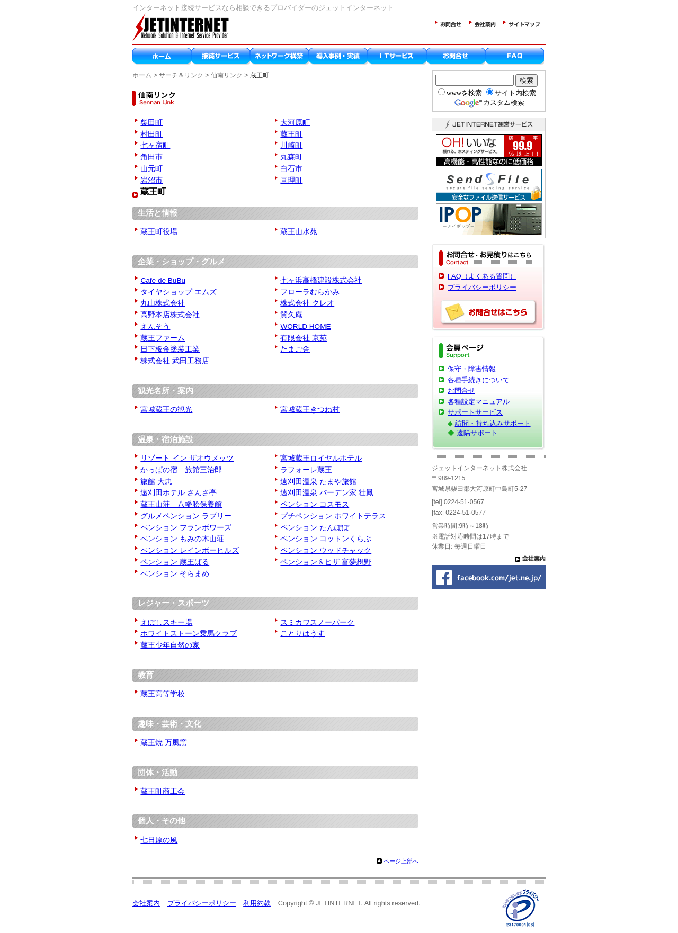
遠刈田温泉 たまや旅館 (318, 482)
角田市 (151, 157)
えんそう (155, 326)
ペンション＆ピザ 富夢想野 (325, 562)
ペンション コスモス (314, 504)
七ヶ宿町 (155, 145)
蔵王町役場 (158, 232)
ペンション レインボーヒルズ (189, 550)
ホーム (141, 75)
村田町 (151, 134)
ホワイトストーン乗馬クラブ (188, 634)
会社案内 (146, 903)
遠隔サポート (477, 433)
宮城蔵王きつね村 (310, 410)
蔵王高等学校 (162, 694)
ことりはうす (302, 634)
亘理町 (291, 180)
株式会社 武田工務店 (174, 361)
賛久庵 (291, 315)
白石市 (291, 169)
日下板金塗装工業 (170, 349)
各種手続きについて (479, 380)
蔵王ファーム (162, 338)
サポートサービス (475, 412)
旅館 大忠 (156, 482)
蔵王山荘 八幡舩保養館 (181, 504)
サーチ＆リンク (181, 75)
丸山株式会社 (162, 303)
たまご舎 (295, 349)
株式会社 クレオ (307, 303)
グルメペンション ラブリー (185, 516)
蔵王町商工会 (162, 791)
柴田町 (151, 123)
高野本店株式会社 (170, 315)
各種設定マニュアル (479, 402)
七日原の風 (158, 840)
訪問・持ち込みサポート (493, 423)
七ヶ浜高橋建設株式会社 (321, 280)
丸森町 (291, 157)
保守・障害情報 (472, 369)
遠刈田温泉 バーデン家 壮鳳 (326, 493)
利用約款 (257, 903)
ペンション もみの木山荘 (182, 539)
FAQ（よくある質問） (482, 276)
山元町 (151, 169)
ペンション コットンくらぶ (325, 539)
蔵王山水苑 (298, 232)
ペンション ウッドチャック (325, 550)
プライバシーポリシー (482, 287)
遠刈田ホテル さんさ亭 (178, 493)
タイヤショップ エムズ (178, 292)
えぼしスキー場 (166, 622)
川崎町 (291, 145)
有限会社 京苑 (303, 338)
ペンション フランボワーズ (185, 528)
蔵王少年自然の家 (170, 645)
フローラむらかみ (310, 292)
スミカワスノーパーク (317, 622)
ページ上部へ (400, 861)
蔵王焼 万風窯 (163, 743)
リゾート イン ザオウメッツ (187, 458)
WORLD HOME (305, 326)
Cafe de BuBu (162, 280)
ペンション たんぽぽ (314, 528)
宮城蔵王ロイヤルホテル (321, 458)
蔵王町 (291, 134)
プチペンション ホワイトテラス (333, 516)
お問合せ (461, 390)
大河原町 (295, 123)
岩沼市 (151, 180)
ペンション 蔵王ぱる (174, 562)
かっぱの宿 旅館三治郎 (181, 470)
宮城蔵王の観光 (166, 410)
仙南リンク (227, 75)
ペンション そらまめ (174, 574)
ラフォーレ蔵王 (306, 470)
